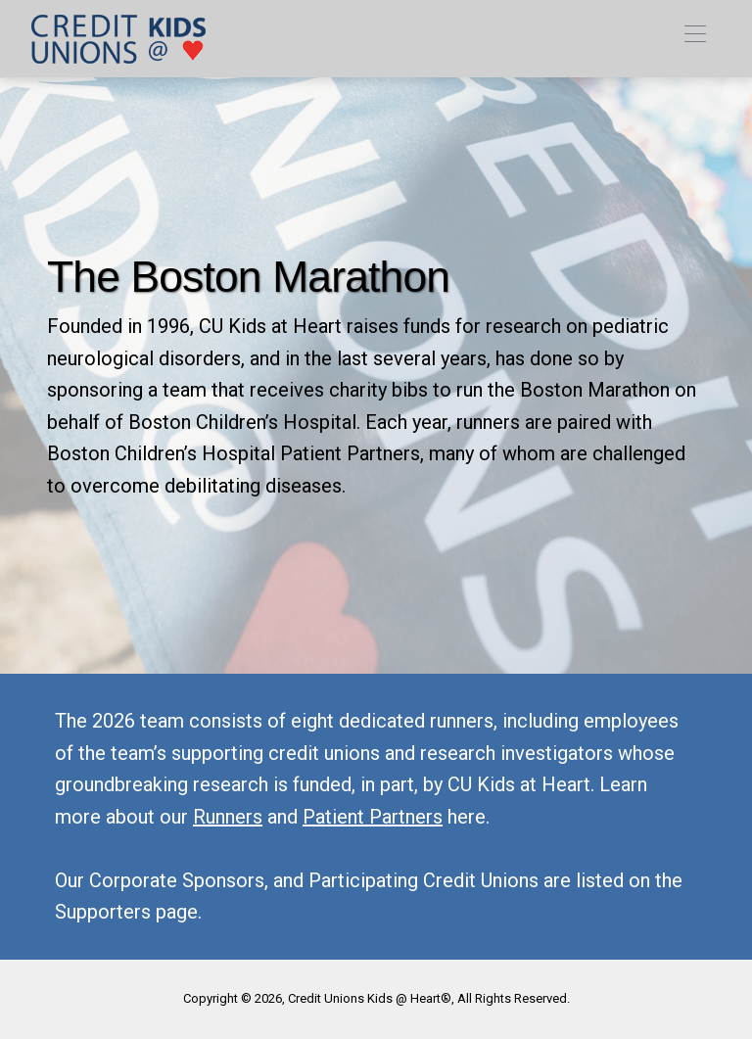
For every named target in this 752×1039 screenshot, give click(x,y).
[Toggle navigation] (695, 39)
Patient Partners (373, 816)
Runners (227, 816)
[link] (118, 39)
